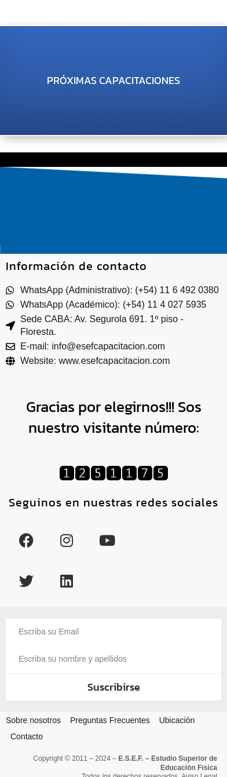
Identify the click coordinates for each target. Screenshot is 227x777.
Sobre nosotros (33, 720)
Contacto (26, 736)
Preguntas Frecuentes (110, 720)
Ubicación (177, 720)
